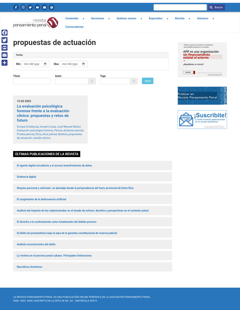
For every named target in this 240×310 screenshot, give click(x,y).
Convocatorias (74, 27)
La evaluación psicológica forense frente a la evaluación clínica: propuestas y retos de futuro (43, 113)
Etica (38, 134)
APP (51, 7)
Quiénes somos (127, 20)
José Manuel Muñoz (69, 126)
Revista (181, 20)
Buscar (218, 7)
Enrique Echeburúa (28, 126)
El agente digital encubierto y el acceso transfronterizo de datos (54, 165)
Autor (58, 76)
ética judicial (49, 134)
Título (16, 76)
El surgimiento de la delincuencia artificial (41, 199)
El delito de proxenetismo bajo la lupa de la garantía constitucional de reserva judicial (67, 233)
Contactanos (44, 7)
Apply (147, 80)
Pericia (58, 130)
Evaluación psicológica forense (35, 130)
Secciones (98, 20)
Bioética (63, 134)
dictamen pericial (73, 130)
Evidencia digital (26, 176)
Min (18, 63)
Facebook (16, 7)
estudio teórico (41, 137)
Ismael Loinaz (48, 126)
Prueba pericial (25, 134)
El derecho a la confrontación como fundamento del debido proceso (56, 221)
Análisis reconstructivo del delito (36, 244)
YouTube (37, 7)
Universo (204, 20)
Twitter (30, 7)
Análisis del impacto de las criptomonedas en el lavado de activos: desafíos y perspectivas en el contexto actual (82, 210)
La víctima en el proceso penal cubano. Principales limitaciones (54, 255)
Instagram (23, 7)
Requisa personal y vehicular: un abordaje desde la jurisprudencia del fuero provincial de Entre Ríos (75, 188)
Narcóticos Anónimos (29, 266)
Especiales (157, 20)
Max (56, 63)
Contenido (73, 20)
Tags (103, 76)
